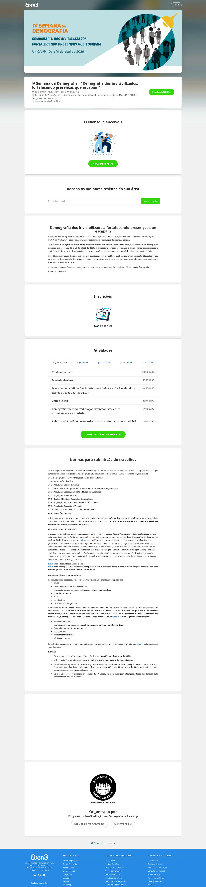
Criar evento (153, 861)
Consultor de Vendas (157, 871)
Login (176, 5)
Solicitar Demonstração (157, 868)
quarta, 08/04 (104, 362)
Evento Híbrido (69, 871)
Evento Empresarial (71, 861)
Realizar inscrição (161, 92)
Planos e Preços (154, 875)
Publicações (110, 861)
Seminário (67, 882)
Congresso (67, 875)
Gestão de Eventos (113, 875)
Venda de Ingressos (113, 871)
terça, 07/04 (82, 362)
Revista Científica (112, 864)
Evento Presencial (70, 864)
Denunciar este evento (103, 843)
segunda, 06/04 (60, 362)
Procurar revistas (103, 163)
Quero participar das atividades (103, 434)
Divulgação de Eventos (114, 868)
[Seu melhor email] (93, 201)
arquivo (140, 644)
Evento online (69, 868)
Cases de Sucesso (155, 864)
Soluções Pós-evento (114, 879)
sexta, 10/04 (147, 362)
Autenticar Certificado (157, 879)
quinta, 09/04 (126, 362)
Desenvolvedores (155, 882)
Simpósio (67, 879)
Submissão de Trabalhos (115, 882)
